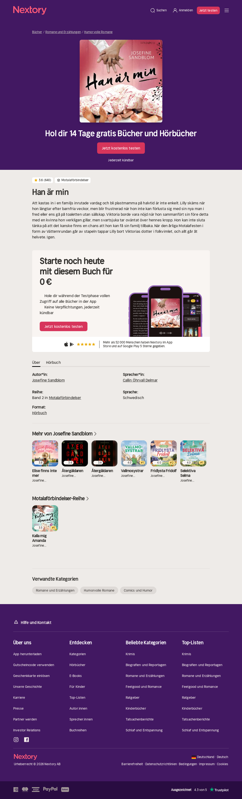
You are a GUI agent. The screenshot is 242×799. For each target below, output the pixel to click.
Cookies (222, 764)
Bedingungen (188, 764)
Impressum (207, 764)
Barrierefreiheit (132, 764)
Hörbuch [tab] (53, 362)
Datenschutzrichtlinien (161, 764)
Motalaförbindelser (65, 397)
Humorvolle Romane (98, 32)
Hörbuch (39, 412)
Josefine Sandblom (48, 380)
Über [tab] (36, 362)
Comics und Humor (138, 590)
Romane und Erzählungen (63, 32)
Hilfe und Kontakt (32, 622)
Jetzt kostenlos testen (121, 148)
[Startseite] (80, 10)
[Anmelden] (182, 10)
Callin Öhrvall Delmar (140, 380)
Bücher (37, 32)
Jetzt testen (208, 10)
